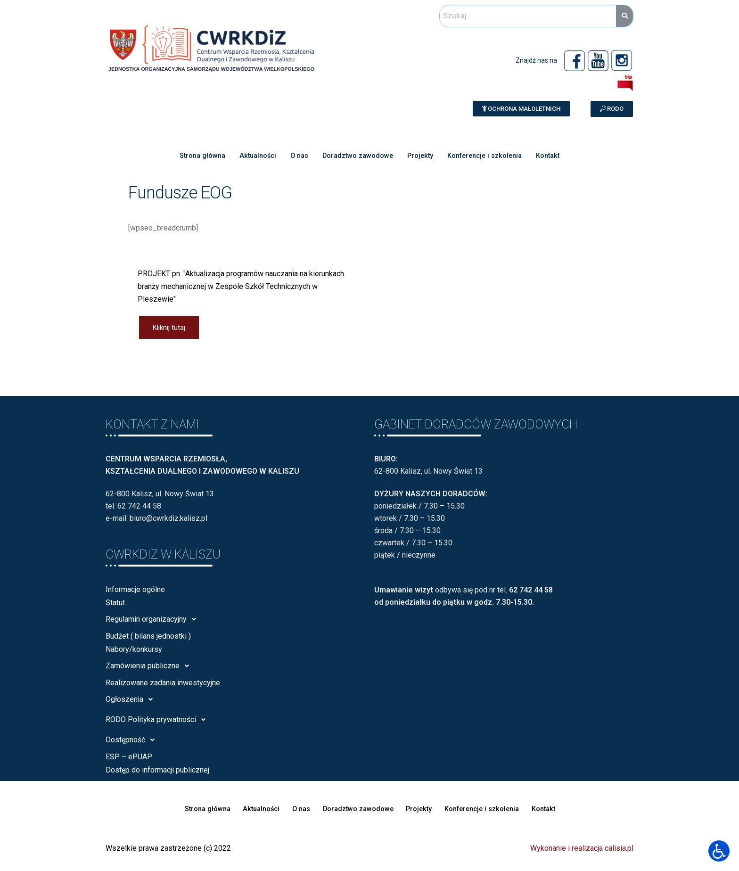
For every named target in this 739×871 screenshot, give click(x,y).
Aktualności (253, 155)
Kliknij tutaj (170, 328)
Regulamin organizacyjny (153, 620)
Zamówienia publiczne (150, 666)
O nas (296, 155)
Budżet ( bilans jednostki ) (148, 637)
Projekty (421, 155)
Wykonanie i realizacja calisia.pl (581, 849)
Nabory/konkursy (134, 650)
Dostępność (133, 740)
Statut (115, 603)
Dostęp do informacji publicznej (157, 770)
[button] (521, 108)
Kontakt (555, 155)
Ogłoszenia (132, 700)
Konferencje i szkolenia (489, 155)
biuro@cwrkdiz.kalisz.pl (168, 519)
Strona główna (195, 155)
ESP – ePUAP (129, 757)
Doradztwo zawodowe (357, 155)
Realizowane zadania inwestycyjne (163, 683)
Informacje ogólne (135, 590)
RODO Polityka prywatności (158, 720)
